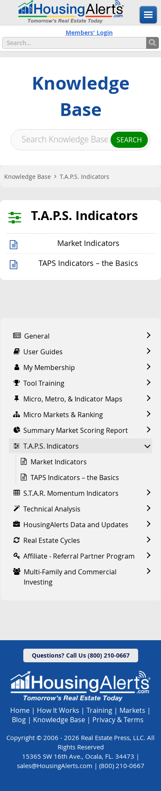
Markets (132, 710)
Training (99, 710)
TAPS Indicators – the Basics (88, 263)
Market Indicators (88, 243)
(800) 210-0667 (121, 765)
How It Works (58, 710)
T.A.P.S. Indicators (84, 176)
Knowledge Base (27, 176)
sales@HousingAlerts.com (54, 765)
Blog (19, 719)
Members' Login (89, 32)
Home (20, 710)
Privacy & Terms (118, 719)
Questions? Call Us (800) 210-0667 (81, 655)
